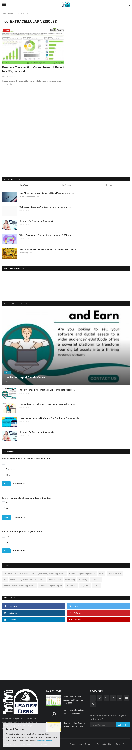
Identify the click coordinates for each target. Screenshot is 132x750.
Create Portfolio (114, 573)
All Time (108, 185)
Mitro (101, 573)
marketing (83, 579)
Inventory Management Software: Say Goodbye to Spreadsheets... (50, 418)
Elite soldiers (71, 585)
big (5, 579)
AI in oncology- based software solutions (27, 579)
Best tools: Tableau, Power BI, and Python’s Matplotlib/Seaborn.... (49, 249)
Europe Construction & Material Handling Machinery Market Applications (34, 573)
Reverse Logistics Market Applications (19, 585)
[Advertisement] (30, 119)
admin (21, 210)
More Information (44, 740)
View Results (19, 483)
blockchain (96, 579)
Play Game (84, 585)
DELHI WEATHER (66, 285)
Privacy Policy (122, 744)
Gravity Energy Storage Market (82, 573)
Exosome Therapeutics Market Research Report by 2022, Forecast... (33, 69)
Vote (6, 483)
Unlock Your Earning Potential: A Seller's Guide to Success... (47, 390)
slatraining (23, 253)
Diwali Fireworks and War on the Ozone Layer (74, 711)
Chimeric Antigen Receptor (50, 585)
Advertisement (76, 744)
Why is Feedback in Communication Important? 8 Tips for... (46, 235)
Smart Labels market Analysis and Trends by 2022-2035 (73, 700)
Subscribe (122, 724)
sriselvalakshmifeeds (27, 196)
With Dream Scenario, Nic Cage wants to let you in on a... (45, 207)
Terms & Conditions (105, 744)
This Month (66, 185)
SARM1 (96, 585)
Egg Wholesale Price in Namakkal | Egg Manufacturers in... (46, 193)
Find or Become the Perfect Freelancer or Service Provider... (47, 404)
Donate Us (89, 744)
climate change (54, 579)
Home (4, 13)
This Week (23, 185)
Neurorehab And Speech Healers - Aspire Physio (74, 724)
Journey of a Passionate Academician (37, 221)
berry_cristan (7, 76)
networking (70, 579)
